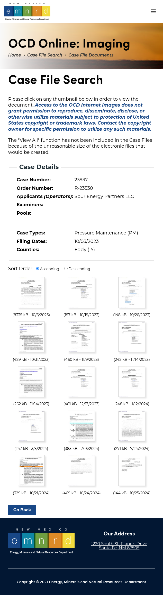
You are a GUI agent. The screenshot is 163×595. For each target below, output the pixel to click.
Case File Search (44, 55)
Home (14, 55)
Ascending (49, 269)
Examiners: (30, 204)
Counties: (28, 249)
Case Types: (31, 233)
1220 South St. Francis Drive (119, 543)
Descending (79, 269)
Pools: (24, 213)
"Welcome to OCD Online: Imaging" (27, 11)
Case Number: (34, 180)
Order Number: (35, 188)
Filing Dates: (32, 241)
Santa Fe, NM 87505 (119, 547)
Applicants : (44, 196)
